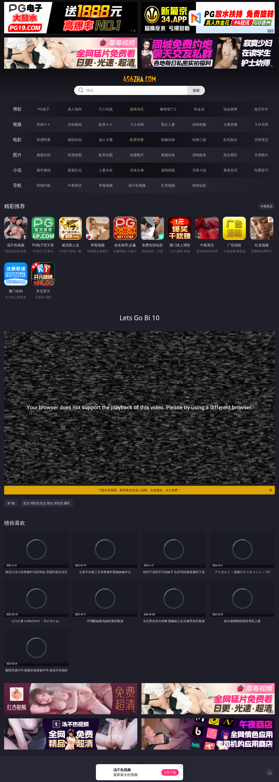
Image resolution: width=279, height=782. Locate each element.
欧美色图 (106, 154)
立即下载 (170, 772)
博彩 (17, 109)
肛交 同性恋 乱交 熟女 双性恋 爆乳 (46, 503)
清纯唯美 (199, 154)
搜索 (196, 90)
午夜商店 (75, 185)
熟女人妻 (168, 124)
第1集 (11, 503)
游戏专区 (137, 109)
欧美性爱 (137, 139)
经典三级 (199, 139)
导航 (17, 185)
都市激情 (44, 170)
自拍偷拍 (75, 124)
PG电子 (43, 109)
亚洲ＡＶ (44, 124)
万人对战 (106, 109)
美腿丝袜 (168, 154)
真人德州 (75, 109)
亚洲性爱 (44, 139)
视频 (17, 124)
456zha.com (139, 79)
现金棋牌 (230, 109)
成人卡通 (106, 139)
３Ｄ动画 (137, 124)
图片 (17, 155)
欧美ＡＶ (106, 124)
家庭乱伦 (75, 170)
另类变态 (261, 139)
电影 (17, 139)
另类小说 (199, 170)
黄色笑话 (230, 170)
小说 (17, 170)
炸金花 (199, 109)
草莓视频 (106, 185)
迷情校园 (168, 170)
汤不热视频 (137, 185)
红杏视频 (168, 185)
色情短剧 (199, 185)
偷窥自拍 (44, 154)
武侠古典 (137, 170)
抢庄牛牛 (261, 109)
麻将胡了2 (168, 109)
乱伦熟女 (230, 139)
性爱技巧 (261, 170)
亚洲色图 (75, 154)
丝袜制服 (199, 124)
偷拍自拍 (75, 139)
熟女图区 (230, 154)
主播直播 (230, 124)
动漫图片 (137, 154)
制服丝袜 (168, 139)
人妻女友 (106, 170)
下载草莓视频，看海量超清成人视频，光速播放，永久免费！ (185, 490)
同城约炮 (44, 185)
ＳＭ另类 (261, 124)
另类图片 (261, 154)
